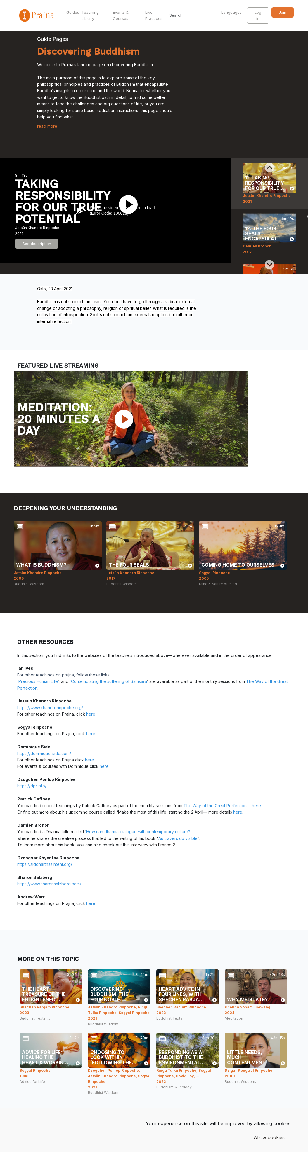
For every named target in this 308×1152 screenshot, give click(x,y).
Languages (232, 12)
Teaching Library (90, 15)
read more (47, 126)
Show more (151, 1109)
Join (282, 12)
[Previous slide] (269, 167)
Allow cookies (269, 1137)
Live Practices (153, 15)
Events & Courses (121, 15)
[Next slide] (269, 264)
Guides (72, 12)
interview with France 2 (153, 844)
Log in (258, 15)
